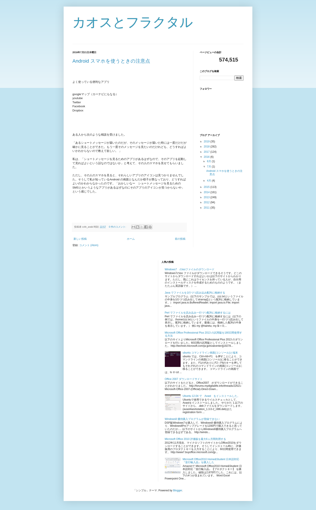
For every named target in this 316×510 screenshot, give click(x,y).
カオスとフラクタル (132, 22)
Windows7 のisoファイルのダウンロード (190, 269)
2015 (207, 187)
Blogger (177, 490)
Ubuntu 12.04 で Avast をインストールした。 (211, 395)
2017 (207, 151)
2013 (207, 197)
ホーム (131, 238)
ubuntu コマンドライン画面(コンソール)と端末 (210, 352)
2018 (207, 146)
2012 (207, 202)
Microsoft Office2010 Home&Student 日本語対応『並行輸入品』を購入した (211, 461)
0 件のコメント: (118, 226)
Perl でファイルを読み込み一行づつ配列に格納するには (198, 312)
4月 (209, 180)
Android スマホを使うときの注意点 (111, 61)
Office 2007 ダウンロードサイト (184, 379)
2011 (207, 207)
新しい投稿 (80, 238)
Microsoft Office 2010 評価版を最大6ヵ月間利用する (195, 439)
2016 (207, 156)
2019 (207, 141)
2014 (207, 192)
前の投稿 (180, 238)
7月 (209, 166)
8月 (209, 161)
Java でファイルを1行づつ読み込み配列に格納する (195, 292)
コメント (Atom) (88, 245)
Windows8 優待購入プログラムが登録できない (192, 419)
